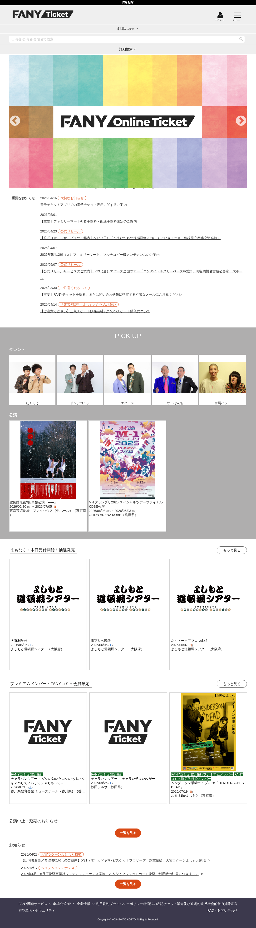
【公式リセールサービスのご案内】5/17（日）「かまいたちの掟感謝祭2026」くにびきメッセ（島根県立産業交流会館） (130, 238)
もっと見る (232, 550)
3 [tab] (119, 188)
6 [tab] (148, 188)
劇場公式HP (62, 904)
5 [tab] (139, 188)
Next (241, 121)
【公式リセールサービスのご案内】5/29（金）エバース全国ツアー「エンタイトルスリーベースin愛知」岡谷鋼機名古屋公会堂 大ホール (141, 274)
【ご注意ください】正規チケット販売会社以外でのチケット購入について (95, 311)
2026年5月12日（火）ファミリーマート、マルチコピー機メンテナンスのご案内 (100, 254)
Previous (15, 121)
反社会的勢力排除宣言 (220, 904)
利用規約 (102, 904)
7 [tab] (158, 188)
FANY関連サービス (33, 904)
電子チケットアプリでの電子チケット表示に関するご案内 (83, 205)
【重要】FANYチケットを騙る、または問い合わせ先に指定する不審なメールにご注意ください (111, 294)
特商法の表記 (153, 904)
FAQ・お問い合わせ (222, 910)
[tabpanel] (128, 121)
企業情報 (83, 904)
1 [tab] (100, 188)
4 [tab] (129, 188)
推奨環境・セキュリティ (37, 910)
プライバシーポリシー (126, 904)
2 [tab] (110, 188)
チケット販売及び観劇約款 (184, 904)
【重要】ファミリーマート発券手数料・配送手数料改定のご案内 (88, 221)
